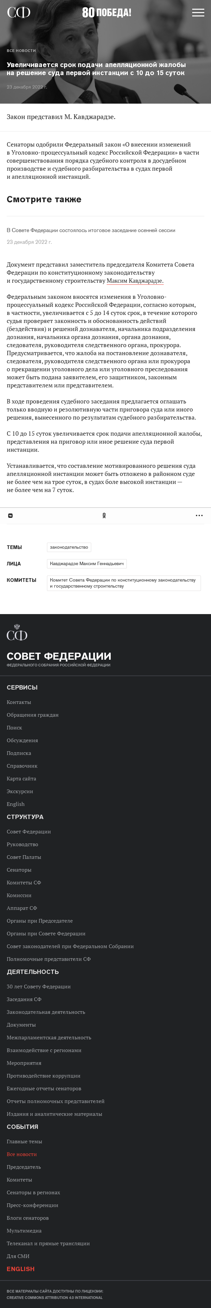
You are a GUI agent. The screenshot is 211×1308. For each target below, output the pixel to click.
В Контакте (10, 515)
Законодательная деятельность (46, 1012)
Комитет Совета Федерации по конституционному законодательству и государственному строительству (123, 583)
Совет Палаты (24, 857)
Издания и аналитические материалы (54, 1113)
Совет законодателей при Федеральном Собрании (70, 946)
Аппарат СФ (22, 908)
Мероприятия (24, 1062)
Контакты (19, 702)
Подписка (19, 753)
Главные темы (24, 1141)
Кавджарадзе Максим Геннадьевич (87, 563)
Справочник (22, 765)
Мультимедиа (24, 1230)
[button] (197, 14)
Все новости (21, 50)
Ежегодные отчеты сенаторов (44, 1088)
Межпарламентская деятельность (49, 1037)
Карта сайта (21, 778)
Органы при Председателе (40, 920)
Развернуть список (200, 515)
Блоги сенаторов (28, 1217)
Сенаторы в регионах (33, 1192)
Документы (21, 1024)
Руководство (22, 844)
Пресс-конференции (32, 1205)
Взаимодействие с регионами (44, 1050)
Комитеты (19, 1179)
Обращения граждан (33, 714)
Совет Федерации (29, 831)
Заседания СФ (24, 999)
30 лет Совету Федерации (39, 986)
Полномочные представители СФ (49, 959)
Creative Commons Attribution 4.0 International (55, 1297)
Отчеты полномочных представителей (56, 1101)
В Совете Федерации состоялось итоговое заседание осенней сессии (91, 230)
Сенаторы (19, 869)
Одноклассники (104, 515)
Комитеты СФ (24, 882)
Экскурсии (20, 791)
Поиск (14, 727)
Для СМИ (18, 1256)
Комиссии (19, 895)
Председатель (24, 1166)
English (15, 804)
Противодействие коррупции (44, 1075)
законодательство (69, 547)
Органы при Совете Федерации (46, 933)
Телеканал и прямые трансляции (48, 1243)
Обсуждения (22, 740)
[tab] (105, 515)
